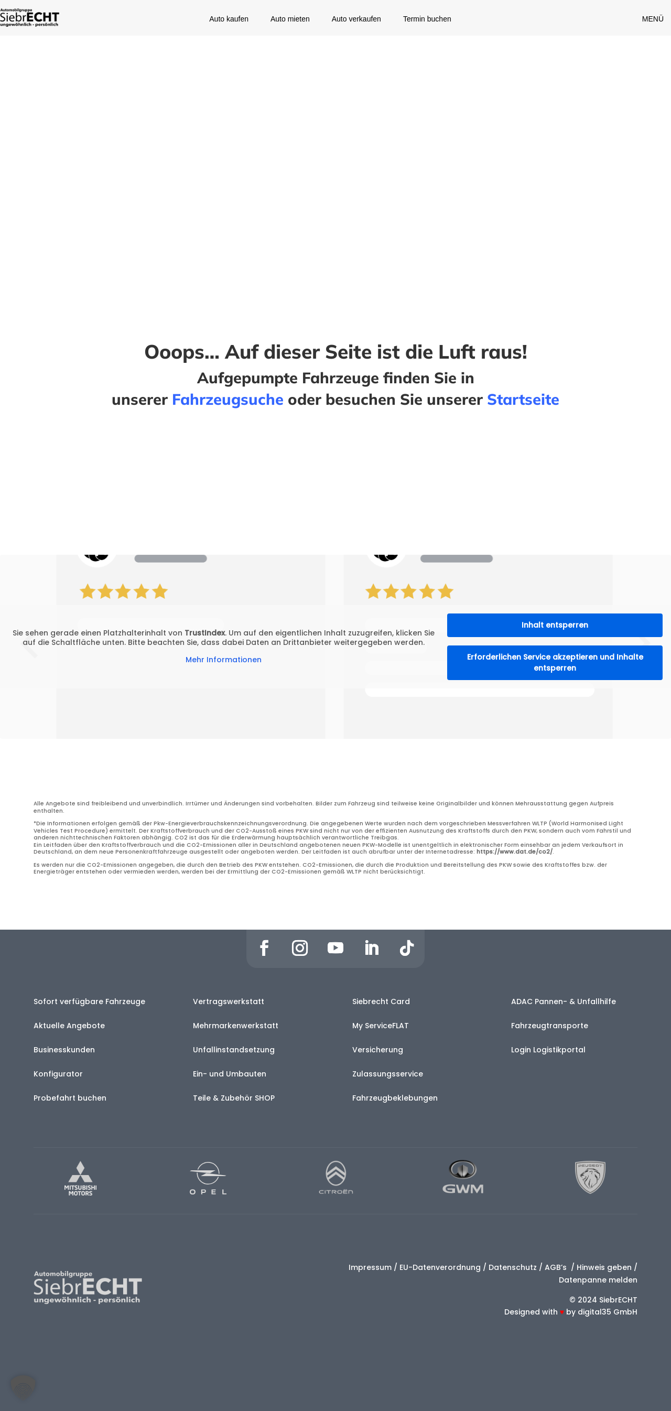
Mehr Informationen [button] (224, 660)
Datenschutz (513, 1267)
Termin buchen (427, 19)
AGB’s (557, 1267)
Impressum (370, 1267)
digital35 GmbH (607, 1312)
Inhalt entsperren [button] (555, 625)
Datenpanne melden (598, 1280)
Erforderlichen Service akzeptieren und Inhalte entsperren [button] (555, 662)
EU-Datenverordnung (440, 1267)
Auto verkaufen (356, 19)
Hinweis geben (604, 1267)
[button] (23, 1388)
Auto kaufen (228, 19)
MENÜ (653, 19)
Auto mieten (290, 19)
